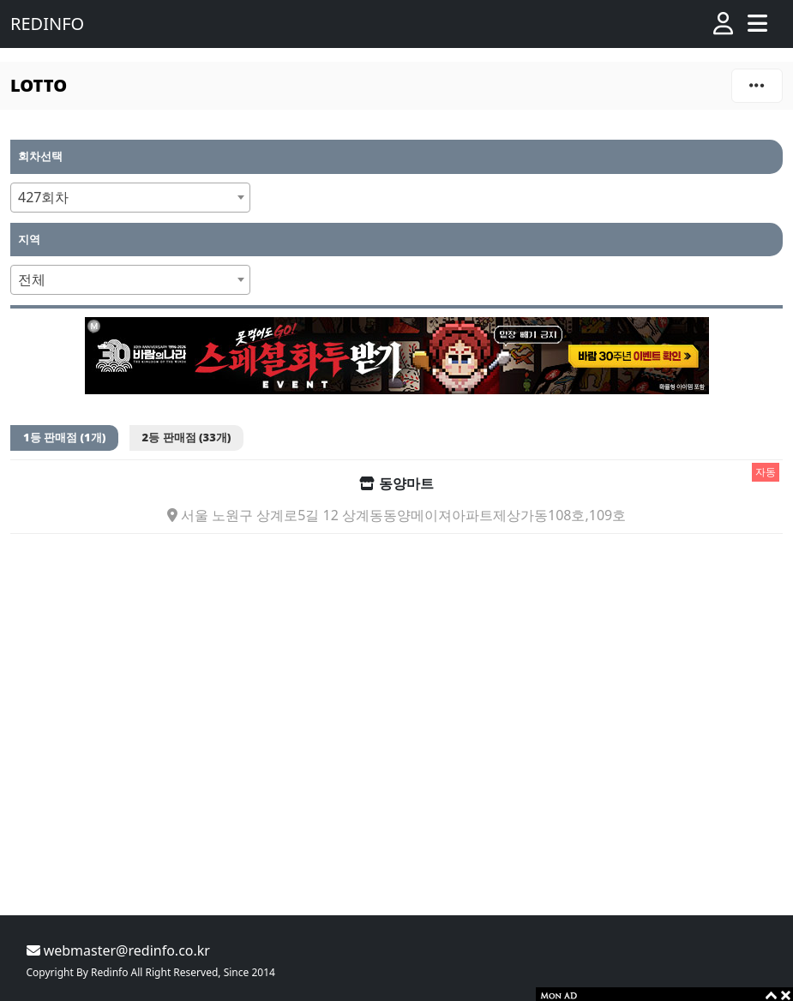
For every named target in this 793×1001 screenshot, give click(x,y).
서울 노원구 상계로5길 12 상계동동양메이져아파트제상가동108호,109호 (396, 515)
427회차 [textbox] (43, 197)
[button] (723, 24)
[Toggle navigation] (757, 24)
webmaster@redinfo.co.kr (118, 950)
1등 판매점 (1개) (64, 437)
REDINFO (47, 23)
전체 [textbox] (31, 279)
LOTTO (38, 85)
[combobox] (130, 198)
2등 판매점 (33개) (186, 437)
